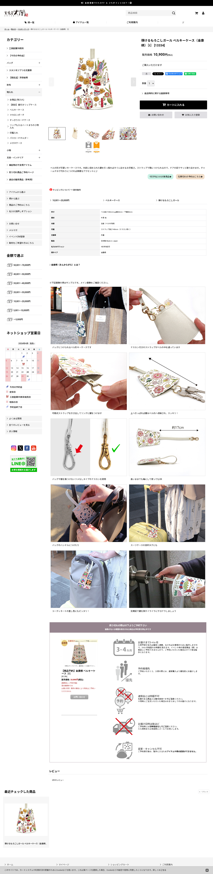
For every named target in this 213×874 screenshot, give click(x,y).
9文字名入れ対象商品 (160, 176)
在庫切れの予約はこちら (190, 176)
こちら (163, 870)
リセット (203, 791)
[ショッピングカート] (196, 13)
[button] (183, 22)
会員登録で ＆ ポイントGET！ (106, 3)
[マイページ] (203, 13)
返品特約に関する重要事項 (155, 93)
